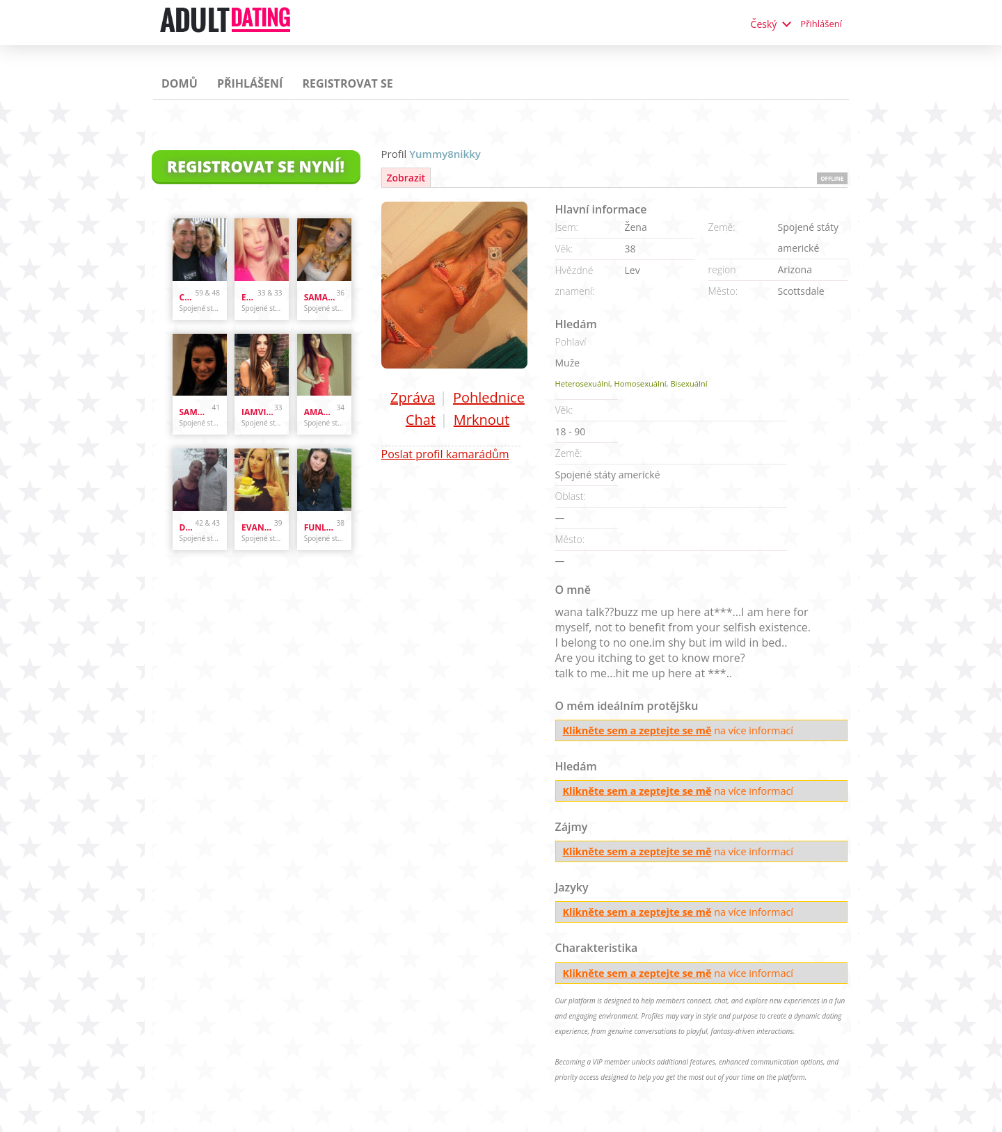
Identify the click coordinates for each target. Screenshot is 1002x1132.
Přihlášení (821, 23)
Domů (179, 83)
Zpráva (412, 397)
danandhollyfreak (188, 527)
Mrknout (481, 419)
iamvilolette (257, 412)
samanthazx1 (320, 297)
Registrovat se (347, 83)
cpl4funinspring (188, 297)
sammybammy (196, 412)
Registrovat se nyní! (255, 166)
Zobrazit (406, 177)
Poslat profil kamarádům (445, 454)
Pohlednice (489, 397)
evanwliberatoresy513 (257, 527)
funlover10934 (320, 527)
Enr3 (249, 297)
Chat (421, 419)
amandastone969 (320, 412)
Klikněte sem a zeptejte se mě (637, 730)
